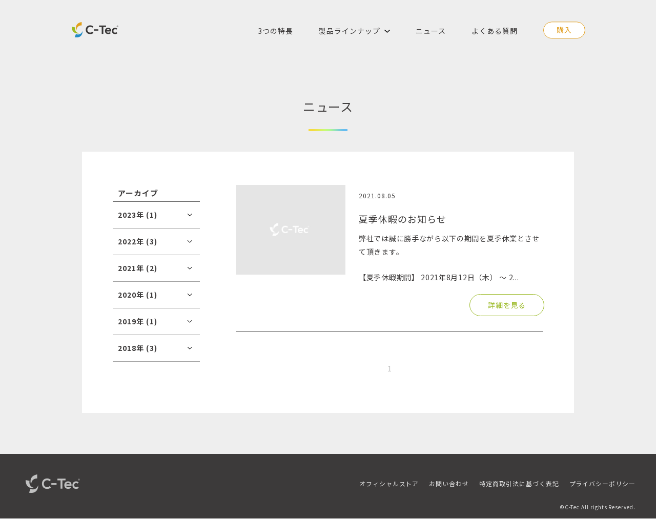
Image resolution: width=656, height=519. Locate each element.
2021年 (137, 268)
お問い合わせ (449, 483)
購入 (564, 30)
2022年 (137, 241)
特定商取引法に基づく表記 (519, 483)
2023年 (137, 215)
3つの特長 (275, 31)
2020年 (137, 294)
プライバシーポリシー (602, 483)
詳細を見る (507, 305)
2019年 (137, 321)
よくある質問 (494, 31)
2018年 (137, 348)
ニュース (431, 31)
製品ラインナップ (349, 31)
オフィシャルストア (389, 483)
